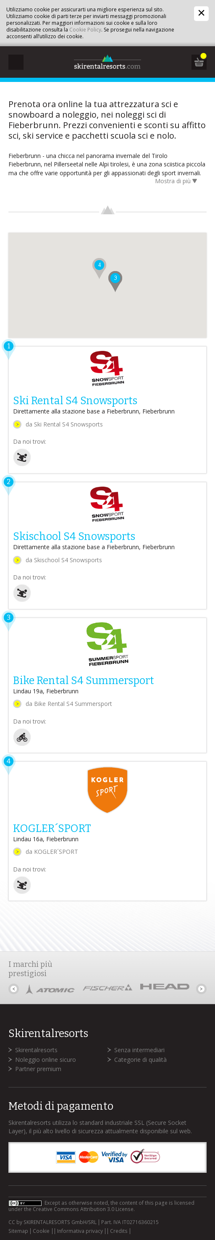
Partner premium (38, 1069)
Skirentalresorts (36, 1050)
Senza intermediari (139, 1050)
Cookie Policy (85, 29)
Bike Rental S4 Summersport (83, 680)
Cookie (41, 1231)
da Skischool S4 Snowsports (64, 560)
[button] (116, 281)
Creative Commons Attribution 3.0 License (83, 1209)
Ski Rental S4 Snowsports (75, 401)
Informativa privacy (80, 1231)
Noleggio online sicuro (45, 1060)
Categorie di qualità (140, 1060)
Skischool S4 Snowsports (74, 536)
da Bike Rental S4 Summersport (69, 704)
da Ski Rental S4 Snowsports (64, 424)
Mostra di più (177, 182)
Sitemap (18, 1231)
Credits (119, 1231)
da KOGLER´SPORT (52, 852)
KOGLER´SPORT (52, 828)
